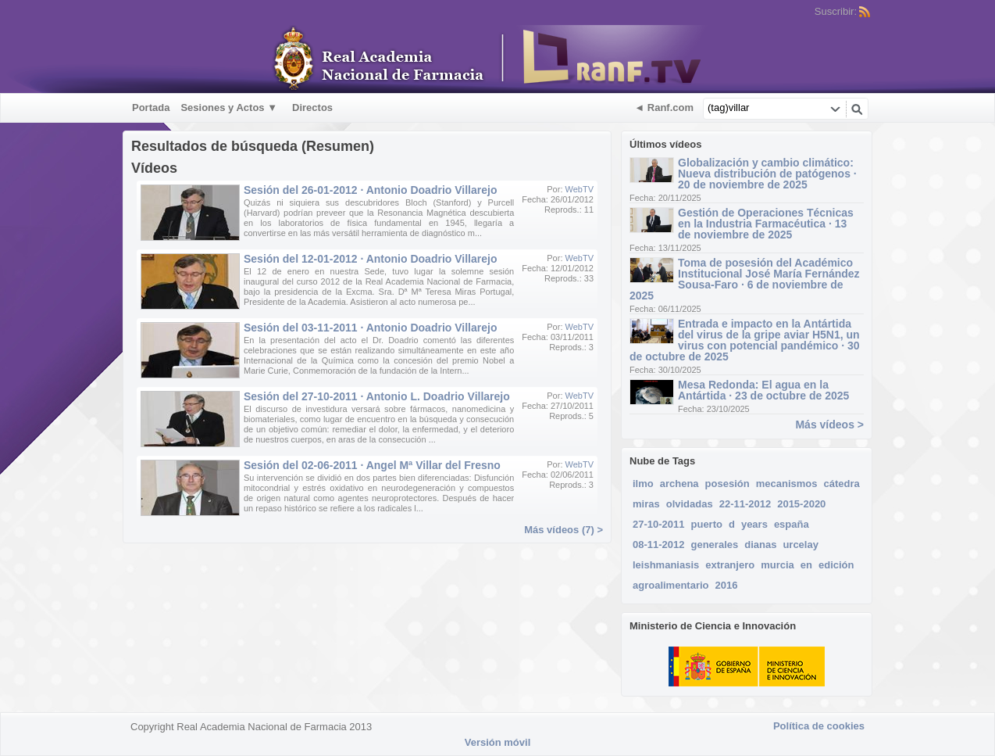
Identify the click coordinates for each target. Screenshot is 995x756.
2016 (726, 585)
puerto (706, 524)
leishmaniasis (666, 565)
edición (836, 565)
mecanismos (787, 483)
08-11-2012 (659, 544)
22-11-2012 (745, 504)
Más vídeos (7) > (563, 530)
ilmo (643, 483)
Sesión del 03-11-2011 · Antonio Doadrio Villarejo (370, 327)
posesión (727, 483)
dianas (760, 544)
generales (715, 544)
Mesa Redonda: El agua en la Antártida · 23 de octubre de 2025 (763, 390)
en (806, 565)
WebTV (579, 189)
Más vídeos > (829, 424)
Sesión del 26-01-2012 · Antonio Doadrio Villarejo (370, 190)
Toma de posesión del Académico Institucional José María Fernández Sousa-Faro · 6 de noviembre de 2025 (744, 279)
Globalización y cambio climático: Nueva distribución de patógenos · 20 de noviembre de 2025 (767, 173)
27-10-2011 (659, 524)
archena (679, 483)
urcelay (800, 544)
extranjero (729, 565)
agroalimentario (671, 585)
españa (791, 524)
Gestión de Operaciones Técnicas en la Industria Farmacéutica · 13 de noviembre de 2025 (766, 223)
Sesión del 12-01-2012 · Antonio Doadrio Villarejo (370, 259)
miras (646, 504)
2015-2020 (801, 504)
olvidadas (689, 504)
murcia (777, 565)
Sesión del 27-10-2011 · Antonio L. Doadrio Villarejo (377, 396)
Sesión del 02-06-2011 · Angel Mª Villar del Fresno (372, 465)
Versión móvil (498, 742)
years (754, 524)
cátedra (841, 483)
